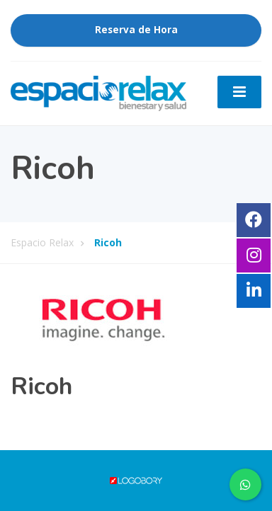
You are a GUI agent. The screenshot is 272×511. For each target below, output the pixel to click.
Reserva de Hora (136, 29)
